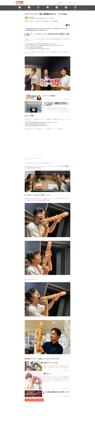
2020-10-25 (31, 17)
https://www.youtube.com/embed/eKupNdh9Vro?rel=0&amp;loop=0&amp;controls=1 (47, 144)
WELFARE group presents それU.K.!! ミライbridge (43, 18)
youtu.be (26, 159)
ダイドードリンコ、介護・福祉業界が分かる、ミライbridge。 (46, 14)
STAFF (30, 18)
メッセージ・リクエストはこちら (34, 399)
